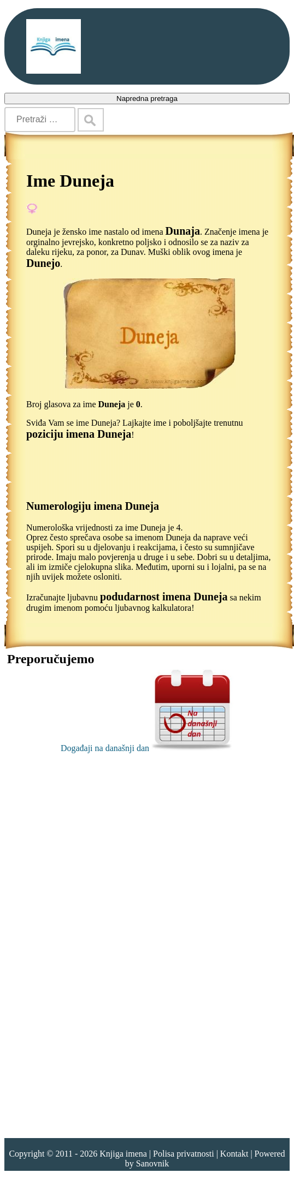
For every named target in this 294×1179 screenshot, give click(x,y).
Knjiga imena (123, 1153)
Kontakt (234, 1153)
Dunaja (183, 231)
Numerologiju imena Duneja (92, 506)
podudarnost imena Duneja (163, 597)
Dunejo (43, 263)
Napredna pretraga (147, 98)
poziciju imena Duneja (78, 434)
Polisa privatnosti (183, 1153)
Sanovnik (152, 1163)
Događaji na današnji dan (147, 748)
